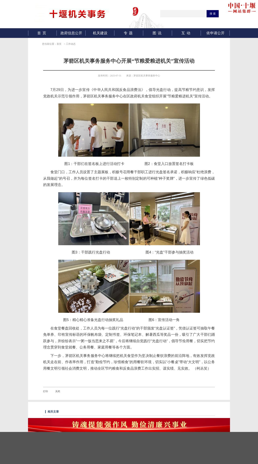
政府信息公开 (71, 33)
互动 (186, 33)
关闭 (57, 391)
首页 (42, 33)
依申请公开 (215, 33)
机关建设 (100, 33)
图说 (158, 33)
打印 (45, 391)
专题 (129, 33)
